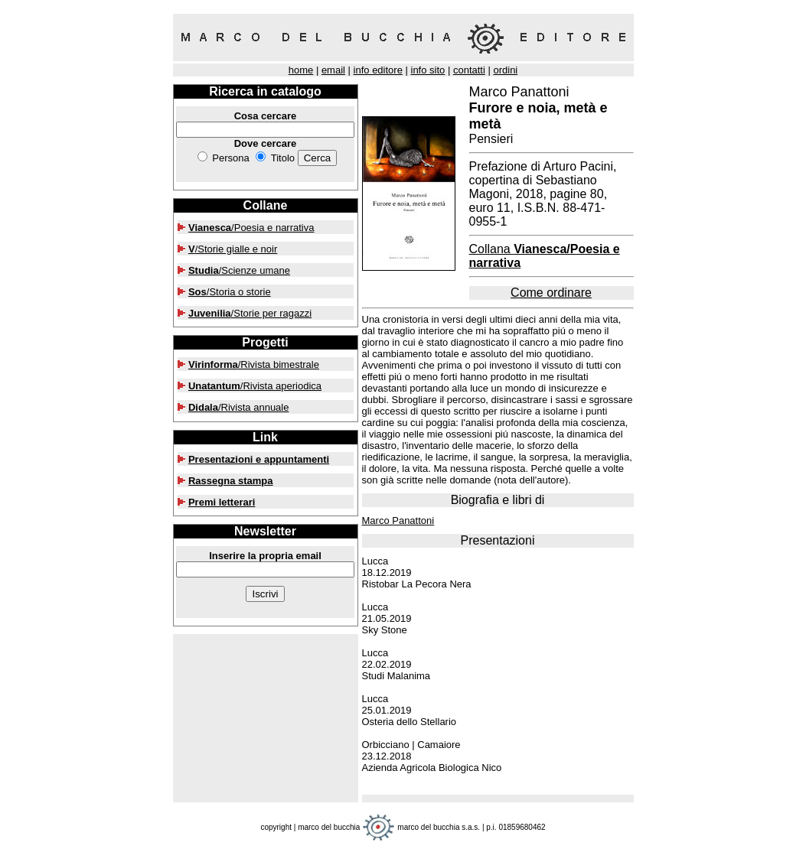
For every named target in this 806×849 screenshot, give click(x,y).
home (301, 70)
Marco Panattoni (398, 520)
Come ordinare (551, 292)
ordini (505, 70)
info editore (378, 70)
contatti (469, 70)
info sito (428, 70)
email (333, 70)
